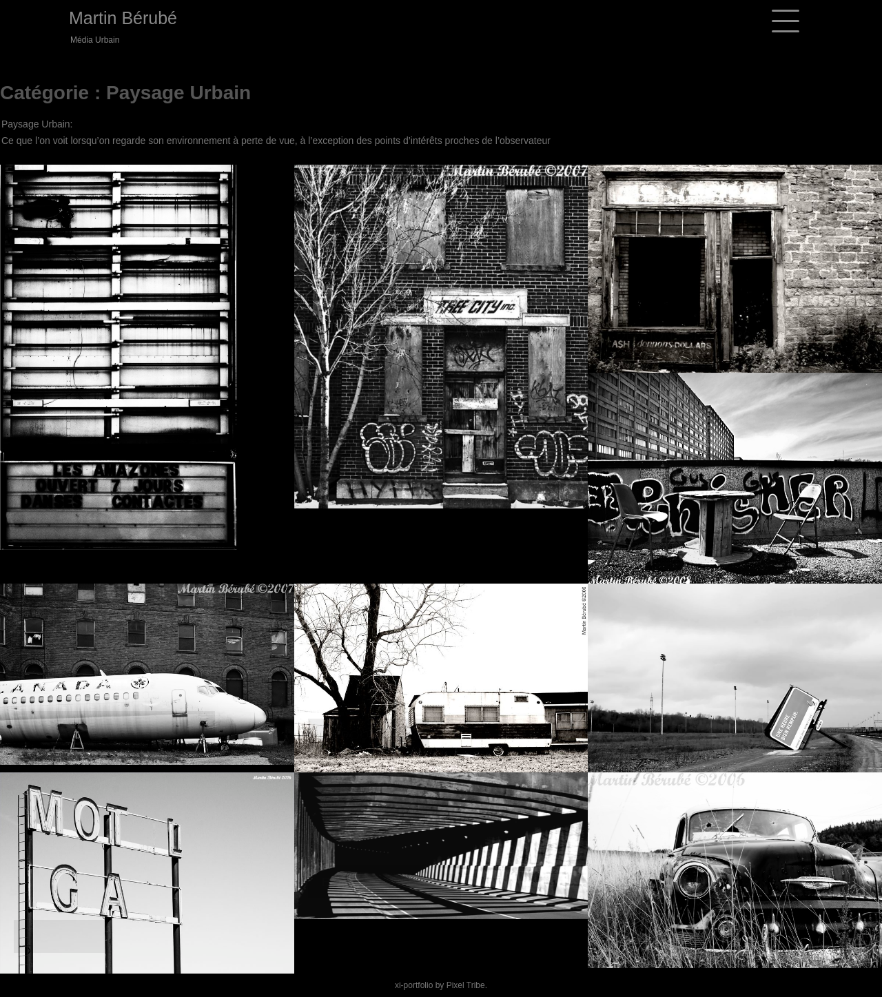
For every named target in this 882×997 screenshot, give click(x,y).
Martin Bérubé (123, 18)
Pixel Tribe (466, 985)
